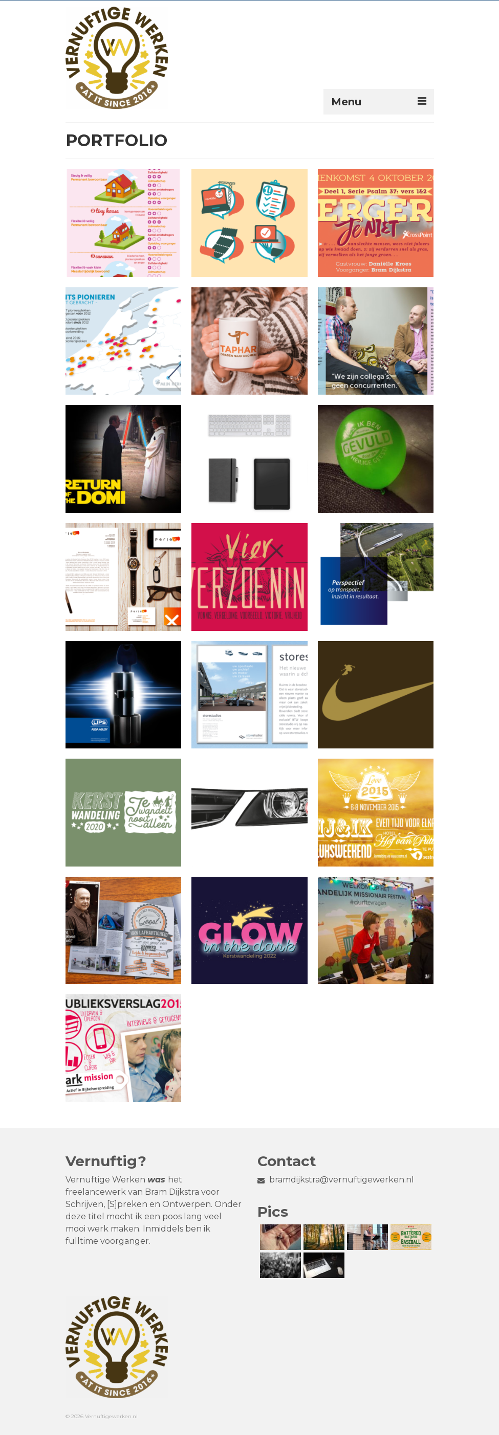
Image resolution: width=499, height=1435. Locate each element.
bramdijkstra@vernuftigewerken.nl (335, 1180)
